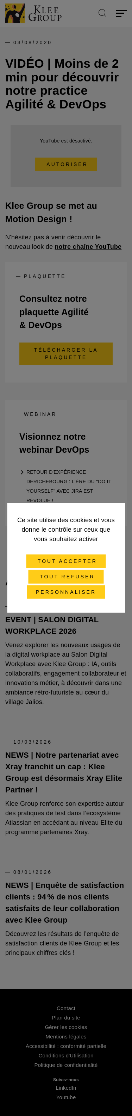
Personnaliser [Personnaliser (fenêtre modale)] (66, 591)
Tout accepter (66, 561)
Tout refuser (66, 576)
